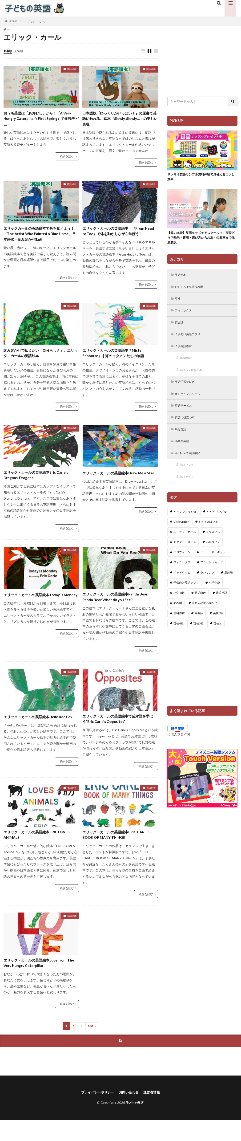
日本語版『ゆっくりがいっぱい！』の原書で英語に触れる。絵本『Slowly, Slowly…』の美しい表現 (118, 120)
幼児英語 (182, 437)
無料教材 (186, 364)
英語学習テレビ (186, 388)
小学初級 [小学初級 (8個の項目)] (179, 602)
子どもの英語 (135, 1124)
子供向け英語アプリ (190, 339)
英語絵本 (71, 69)
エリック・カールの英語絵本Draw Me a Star (118, 488)
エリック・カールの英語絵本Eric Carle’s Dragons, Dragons (35, 488)
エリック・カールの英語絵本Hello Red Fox (40, 735)
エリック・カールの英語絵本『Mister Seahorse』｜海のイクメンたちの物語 (119, 365)
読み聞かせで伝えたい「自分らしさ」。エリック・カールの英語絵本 (37, 365)
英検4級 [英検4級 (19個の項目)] (178, 633)
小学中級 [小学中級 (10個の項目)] (214, 592)
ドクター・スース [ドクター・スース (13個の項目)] (184, 551)
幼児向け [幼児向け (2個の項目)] (200, 602)
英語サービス (185, 413)
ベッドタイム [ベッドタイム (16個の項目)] (181, 582)
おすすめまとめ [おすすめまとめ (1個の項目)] (208, 531)
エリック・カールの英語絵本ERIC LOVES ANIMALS (36, 853)
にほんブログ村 (178, 744)
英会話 (180, 327)
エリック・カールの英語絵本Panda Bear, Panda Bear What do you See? (116, 612)
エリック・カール (35, 21)
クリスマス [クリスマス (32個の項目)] (213, 541)
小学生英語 (183, 450)
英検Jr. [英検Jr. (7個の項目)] (217, 633)
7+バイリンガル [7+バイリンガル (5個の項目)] (216, 521)
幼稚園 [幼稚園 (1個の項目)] (177, 612)
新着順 (8, 51)
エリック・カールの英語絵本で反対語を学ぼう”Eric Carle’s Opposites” (118, 735)
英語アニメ (188, 486)
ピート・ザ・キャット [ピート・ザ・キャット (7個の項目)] (214, 561)
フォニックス (185, 315)
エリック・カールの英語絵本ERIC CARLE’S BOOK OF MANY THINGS (115, 853)
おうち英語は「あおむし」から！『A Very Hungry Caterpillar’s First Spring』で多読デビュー (39, 120)
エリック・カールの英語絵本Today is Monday (39, 612)
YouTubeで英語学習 (190, 462)
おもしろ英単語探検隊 (191, 290)
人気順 (21, 51)
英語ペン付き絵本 (193, 376)
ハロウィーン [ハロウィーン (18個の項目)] (181, 561)
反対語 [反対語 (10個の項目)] (228, 582)
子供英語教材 (185, 352)
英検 (178, 303)
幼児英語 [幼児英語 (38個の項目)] (221, 602)
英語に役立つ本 (186, 425)
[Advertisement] (202, 57)
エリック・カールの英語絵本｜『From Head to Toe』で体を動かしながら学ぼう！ (119, 238)
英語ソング (188, 474)
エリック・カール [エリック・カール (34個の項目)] (184, 541)
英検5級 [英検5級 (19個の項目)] (198, 633)
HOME (13, 21)
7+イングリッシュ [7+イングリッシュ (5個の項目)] (185, 521)
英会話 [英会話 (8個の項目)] (199, 622)
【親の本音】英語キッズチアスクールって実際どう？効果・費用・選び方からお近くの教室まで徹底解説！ (200, 239)
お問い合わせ (130, 1113)
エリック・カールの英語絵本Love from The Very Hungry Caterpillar (41, 982)
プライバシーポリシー (95, 1113)
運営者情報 (155, 1113)
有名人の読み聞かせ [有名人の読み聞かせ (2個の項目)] (204, 612)
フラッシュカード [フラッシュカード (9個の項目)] (211, 572)
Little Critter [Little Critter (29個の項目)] (181, 531)
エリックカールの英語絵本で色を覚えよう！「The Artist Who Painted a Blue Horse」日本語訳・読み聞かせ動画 (41, 238)
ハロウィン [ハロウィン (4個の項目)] (213, 551)
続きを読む (67, 159)
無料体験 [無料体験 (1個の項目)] (179, 622)
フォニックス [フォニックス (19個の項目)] (181, 572)
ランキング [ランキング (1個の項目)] (207, 582)
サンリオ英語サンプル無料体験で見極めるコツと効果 (200, 177)
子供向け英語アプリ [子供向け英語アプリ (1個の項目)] (186, 592)
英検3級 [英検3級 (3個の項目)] (218, 622)
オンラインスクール (190, 401)
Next (90, 1046)
